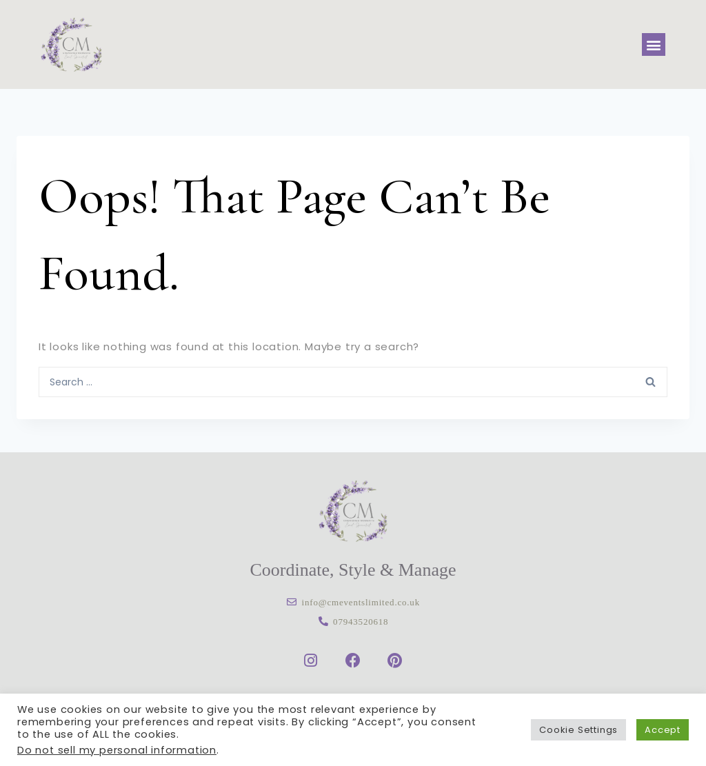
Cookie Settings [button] (578, 729)
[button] (653, 44)
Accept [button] (662, 729)
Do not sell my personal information (116, 750)
